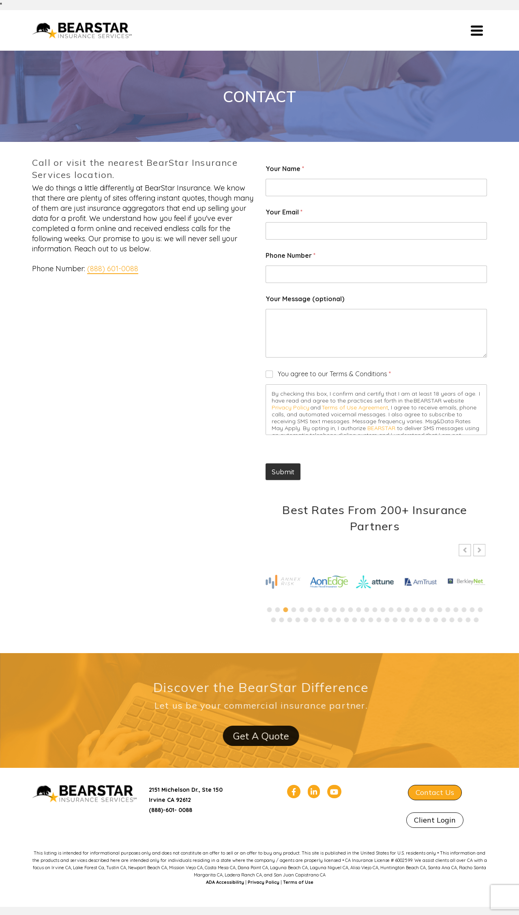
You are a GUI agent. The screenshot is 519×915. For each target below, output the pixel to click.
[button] (473, 550)
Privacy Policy (290, 407)
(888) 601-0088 (112, 268)
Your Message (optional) (305, 299)
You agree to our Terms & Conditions (334, 374)
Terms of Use (298, 882)
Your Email (284, 212)
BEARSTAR (381, 428)
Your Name (285, 169)
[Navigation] (477, 30)
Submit (283, 471)
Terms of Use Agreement (355, 407)
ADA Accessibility (225, 882)
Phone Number (290, 255)
